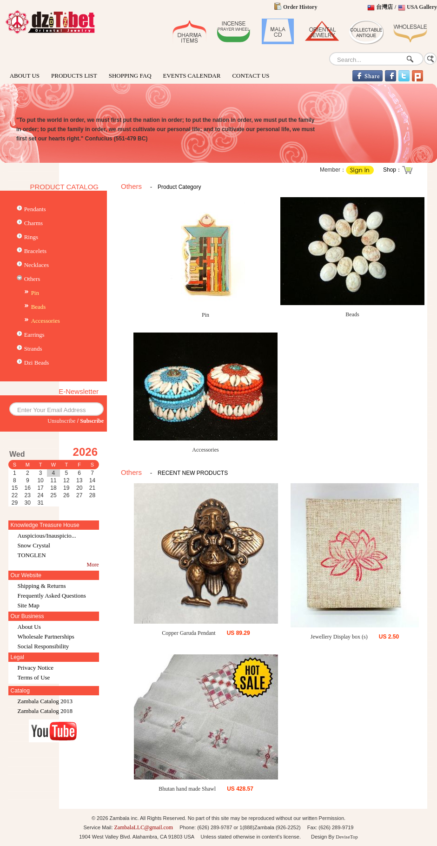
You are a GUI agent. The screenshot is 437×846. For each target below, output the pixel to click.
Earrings (34, 334)
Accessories (45, 320)
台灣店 (384, 7)
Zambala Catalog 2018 (45, 710)
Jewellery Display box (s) (339, 636)
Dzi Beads (36, 362)
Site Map (29, 605)
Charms (33, 223)
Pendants (35, 209)
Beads (38, 306)
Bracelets (35, 250)
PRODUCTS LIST (74, 75)
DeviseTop (347, 836)
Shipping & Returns (42, 585)
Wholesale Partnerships (46, 636)
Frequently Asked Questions (52, 595)
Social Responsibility (43, 646)
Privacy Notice (36, 667)
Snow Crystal (34, 545)
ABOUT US (25, 75)
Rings (31, 236)
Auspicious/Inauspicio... (47, 535)
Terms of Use (34, 677)
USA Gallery (422, 7)
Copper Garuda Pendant (188, 633)
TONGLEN (32, 555)
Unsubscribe (61, 421)
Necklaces (36, 264)
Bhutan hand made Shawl (187, 789)
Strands (33, 348)
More (93, 564)
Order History (300, 7)
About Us (29, 626)
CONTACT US (250, 75)
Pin (35, 292)
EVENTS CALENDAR (192, 75)
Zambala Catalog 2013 (45, 701)
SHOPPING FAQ (130, 75)
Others (32, 278)
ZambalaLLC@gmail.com (143, 827)
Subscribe (92, 421)
